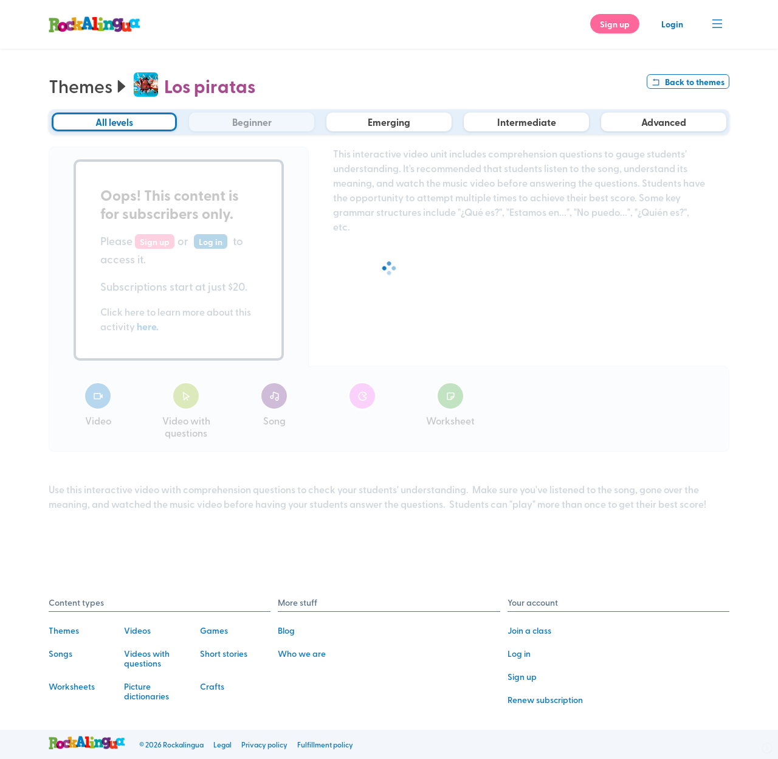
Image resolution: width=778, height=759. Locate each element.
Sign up (522, 676)
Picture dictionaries (146, 691)
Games (214, 630)
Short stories (223, 653)
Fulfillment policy (325, 744)
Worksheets (72, 686)
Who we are (302, 653)
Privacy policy (264, 744)
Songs (60, 653)
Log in (519, 653)
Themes (90, 85)
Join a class (529, 630)
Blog (286, 630)
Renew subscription (545, 699)
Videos (137, 630)
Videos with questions (147, 658)
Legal (222, 744)
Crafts (212, 686)
